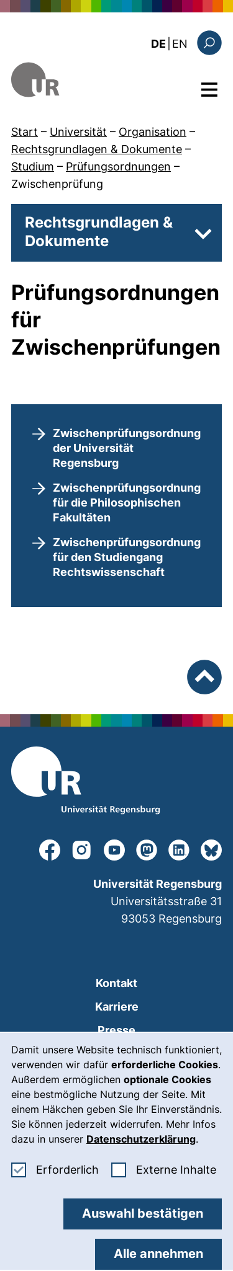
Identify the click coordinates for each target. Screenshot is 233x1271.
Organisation (152, 131)
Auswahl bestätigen (142, 1213)
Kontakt (116, 983)
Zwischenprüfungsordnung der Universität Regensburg (127, 448)
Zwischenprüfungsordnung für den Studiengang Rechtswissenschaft (127, 557)
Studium (32, 166)
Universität (78, 131)
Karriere (117, 1006)
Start (24, 131)
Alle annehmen (158, 1253)
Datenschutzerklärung (141, 1139)
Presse (116, 1030)
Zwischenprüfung (57, 183)
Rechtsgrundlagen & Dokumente (96, 149)
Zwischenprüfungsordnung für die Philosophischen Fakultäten (127, 502)
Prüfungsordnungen (118, 166)
